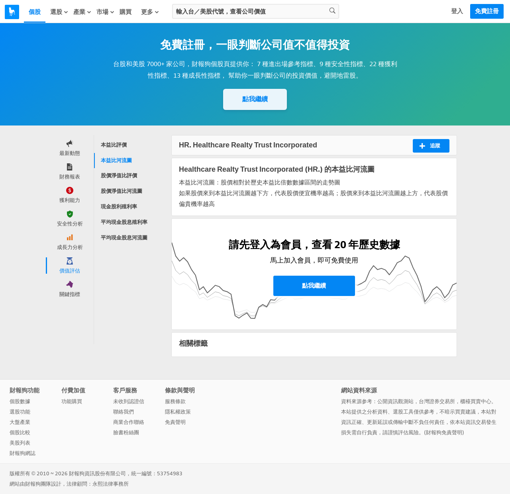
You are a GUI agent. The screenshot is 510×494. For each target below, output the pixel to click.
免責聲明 (175, 422)
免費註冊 (487, 11)
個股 (35, 12)
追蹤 (429, 146)
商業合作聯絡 (128, 422)
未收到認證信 (128, 401)
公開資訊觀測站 (395, 401)
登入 (457, 11)
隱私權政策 (178, 412)
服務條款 (175, 401)
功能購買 (71, 401)
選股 (59, 12)
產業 (82, 12)
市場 (105, 12)
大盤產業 (20, 422)
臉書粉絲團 (126, 432)
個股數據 (20, 401)
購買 (125, 12)
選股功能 (20, 412)
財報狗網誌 (22, 453)
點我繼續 (255, 99)
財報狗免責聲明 (444, 432)
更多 (150, 12)
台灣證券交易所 (437, 401)
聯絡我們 (123, 412)
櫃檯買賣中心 (475, 401)
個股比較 (20, 432)
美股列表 (20, 443)
